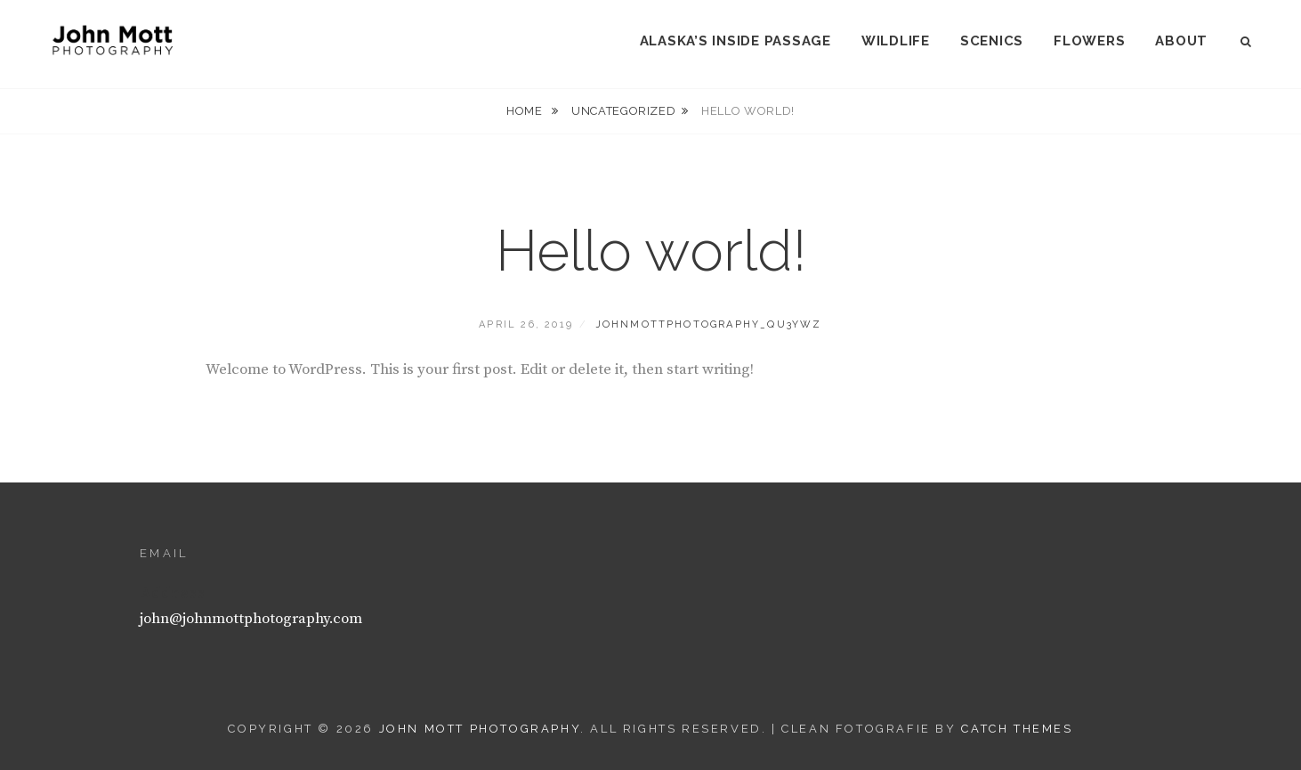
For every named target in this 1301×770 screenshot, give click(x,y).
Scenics (991, 41)
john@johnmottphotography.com (251, 618)
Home (525, 111)
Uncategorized (623, 111)
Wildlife (895, 41)
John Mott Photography (480, 728)
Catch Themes (1016, 728)
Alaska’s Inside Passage (735, 41)
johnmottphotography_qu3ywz (708, 324)
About (1181, 41)
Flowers (1089, 41)
